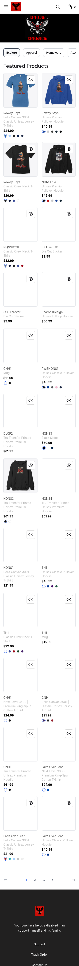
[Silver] (18, 859)
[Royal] (48, 387)
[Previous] (6, 878)
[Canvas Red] (52, 720)
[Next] (72, 878)
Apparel (31, 52)
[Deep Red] (22, 266)
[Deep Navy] (52, 448)
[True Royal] (44, 131)
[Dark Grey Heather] (52, 131)
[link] (20, 90)
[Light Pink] (56, 387)
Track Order (39, 954)
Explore (11, 52)
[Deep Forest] (18, 651)
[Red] (48, 200)
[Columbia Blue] (5, 136)
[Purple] (52, 586)
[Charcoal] (52, 387)
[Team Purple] (44, 720)
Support (39, 944)
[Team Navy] (18, 136)
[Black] (14, 136)
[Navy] (22, 136)
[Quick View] (31, 79)
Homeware (53, 52)
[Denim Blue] (5, 266)
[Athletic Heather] (48, 131)
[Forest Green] (56, 586)
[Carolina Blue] (9, 136)
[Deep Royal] (14, 200)
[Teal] (9, 859)
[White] (18, 200)
